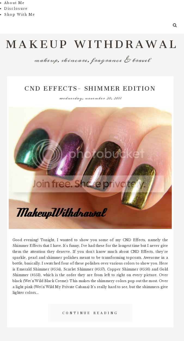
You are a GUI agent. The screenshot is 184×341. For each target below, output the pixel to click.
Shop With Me (19, 14)
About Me (14, 3)
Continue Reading (90, 312)
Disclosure (16, 9)
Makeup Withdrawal (92, 41)
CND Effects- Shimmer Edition (90, 87)
